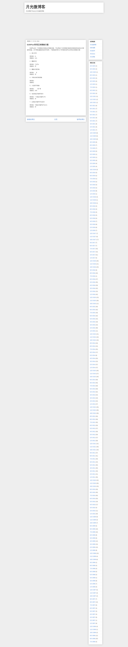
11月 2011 (93, 446)
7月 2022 (92, 87)
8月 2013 (92, 382)
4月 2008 (92, 577)
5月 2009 (92, 538)
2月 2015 (92, 328)
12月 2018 (93, 197)
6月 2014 (92, 352)
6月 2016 (92, 279)
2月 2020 (92, 163)
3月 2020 (92, 160)
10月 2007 (93, 596)
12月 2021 (93, 96)
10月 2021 (93, 102)
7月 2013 (92, 386)
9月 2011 (92, 453)
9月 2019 (92, 172)
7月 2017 (92, 248)
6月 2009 (92, 535)
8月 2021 (92, 108)
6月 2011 (92, 462)
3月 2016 (92, 288)
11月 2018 (93, 200)
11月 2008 (93, 556)
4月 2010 (92, 504)
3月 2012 (92, 434)
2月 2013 (92, 401)
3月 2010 (92, 507)
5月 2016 (92, 282)
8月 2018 (92, 209)
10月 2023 (93, 72)
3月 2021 (92, 124)
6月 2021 (92, 114)
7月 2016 (92, 276)
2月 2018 (92, 227)
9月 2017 (92, 242)
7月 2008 (92, 568)
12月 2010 (93, 480)
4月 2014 (92, 358)
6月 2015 (92, 315)
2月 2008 (92, 584)
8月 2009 (92, 529)
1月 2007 (92, 623)
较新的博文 (31, 119)
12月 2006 (93, 626)
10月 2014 (93, 340)
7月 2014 (92, 349)
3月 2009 (92, 544)
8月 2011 (92, 456)
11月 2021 (93, 99)
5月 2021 (92, 117)
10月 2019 (93, 169)
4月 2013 (92, 395)
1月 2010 (92, 513)
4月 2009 (92, 541)
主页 (55, 119)
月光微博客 (35, 7)
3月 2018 (92, 224)
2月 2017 (92, 255)
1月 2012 (92, 440)
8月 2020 (92, 145)
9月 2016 (92, 270)
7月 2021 (92, 111)
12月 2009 (93, 517)
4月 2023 (92, 81)
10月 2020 (93, 139)
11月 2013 (93, 373)
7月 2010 (92, 495)
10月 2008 (93, 559)
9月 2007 (92, 599)
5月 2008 (92, 574)
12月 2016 (93, 261)
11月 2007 (93, 593)
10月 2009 (93, 523)
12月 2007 (93, 590)
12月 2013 (93, 370)
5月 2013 (92, 392)
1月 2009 (92, 550)
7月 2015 (92, 312)
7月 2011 (92, 459)
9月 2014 (92, 343)
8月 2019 (92, 175)
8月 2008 (92, 565)
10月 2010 (93, 486)
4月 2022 (92, 90)
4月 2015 (92, 322)
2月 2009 (92, 547)
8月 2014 (92, 346)
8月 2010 (92, 492)
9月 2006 (92, 635)
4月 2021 (92, 121)
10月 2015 (93, 303)
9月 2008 (92, 562)
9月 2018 (92, 206)
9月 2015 (92, 306)
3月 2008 (92, 580)
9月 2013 (92, 379)
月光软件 (92, 50)
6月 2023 (92, 78)
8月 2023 (92, 75)
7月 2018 (92, 212)
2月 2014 (92, 364)
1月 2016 (92, 294)
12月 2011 (93, 443)
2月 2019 (92, 191)
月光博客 (92, 57)
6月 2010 (92, 498)
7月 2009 (92, 532)
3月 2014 (92, 361)
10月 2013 (93, 376)
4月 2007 (92, 614)
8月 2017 (92, 245)
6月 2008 (92, 571)
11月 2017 (93, 236)
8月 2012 (92, 419)
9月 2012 (92, 416)
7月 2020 (92, 148)
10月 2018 (93, 203)
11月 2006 (93, 629)
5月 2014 (92, 355)
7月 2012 (92, 422)
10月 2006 (93, 632)
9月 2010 (92, 489)
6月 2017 (92, 252)
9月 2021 (92, 105)
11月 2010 (93, 483)
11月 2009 (93, 520)
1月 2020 (92, 166)
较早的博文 (81, 119)
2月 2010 (92, 510)
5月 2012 (92, 428)
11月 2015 (93, 300)
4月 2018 (92, 221)
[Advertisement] (64, 25)
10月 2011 (93, 450)
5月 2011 (92, 465)
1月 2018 (92, 230)
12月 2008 (93, 553)
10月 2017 (93, 239)
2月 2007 (92, 620)
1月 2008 (92, 587)
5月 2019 (92, 181)
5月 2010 (92, 501)
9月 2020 (92, 142)
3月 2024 (92, 69)
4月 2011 (92, 468)
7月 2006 (92, 641)
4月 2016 (92, 285)
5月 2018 (92, 218)
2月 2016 (92, 291)
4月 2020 (92, 157)
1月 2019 (92, 194)
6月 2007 (92, 608)
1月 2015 (92, 331)
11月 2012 (93, 410)
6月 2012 (92, 425)
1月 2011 (92, 477)
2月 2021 (92, 127)
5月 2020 (92, 154)
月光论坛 (92, 53)
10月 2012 (93, 413)
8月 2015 (92, 309)
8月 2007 (92, 602)
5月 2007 (92, 611)
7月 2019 (92, 178)
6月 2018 (92, 215)
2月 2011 (92, 474)
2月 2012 (92, 437)
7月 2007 (92, 605)
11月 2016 (93, 264)
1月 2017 (92, 258)
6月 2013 (92, 389)
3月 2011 (92, 471)
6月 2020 (92, 151)
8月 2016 (92, 273)
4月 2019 (92, 184)
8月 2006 (92, 638)
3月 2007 (92, 617)
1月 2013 (92, 404)
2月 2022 (92, 93)
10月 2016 (93, 267)
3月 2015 (92, 325)
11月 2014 (93, 337)
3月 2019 (92, 188)
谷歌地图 (92, 47)
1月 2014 (92, 367)
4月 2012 (92, 431)
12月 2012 (93, 407)
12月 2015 (93, 297)
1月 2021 (92, 130)
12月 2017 (93, 233)
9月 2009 (92, 526)
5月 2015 (92, 319)
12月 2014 (93, 334)
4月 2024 (92, 66)
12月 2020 (93, 133)
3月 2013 (92, 398)
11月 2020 (93, 136)
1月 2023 (92, 84)
